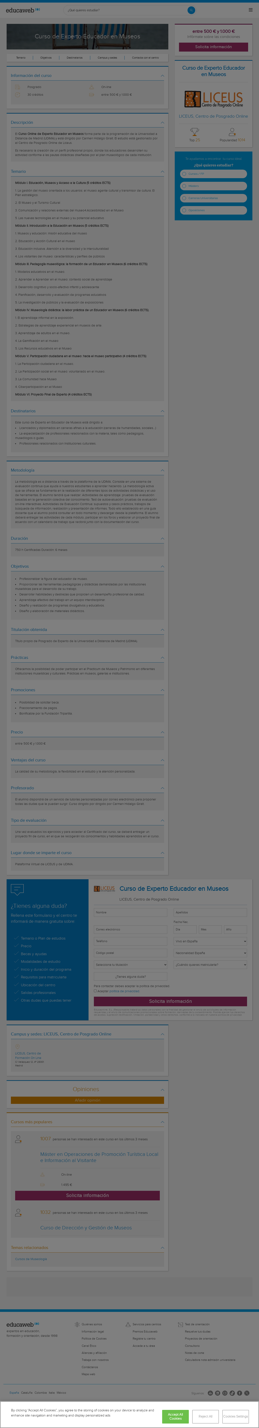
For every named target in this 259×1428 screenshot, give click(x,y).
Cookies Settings (235, 1417)
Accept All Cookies (175, 1417)
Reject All (205, 1417)
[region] (129, 1414)
